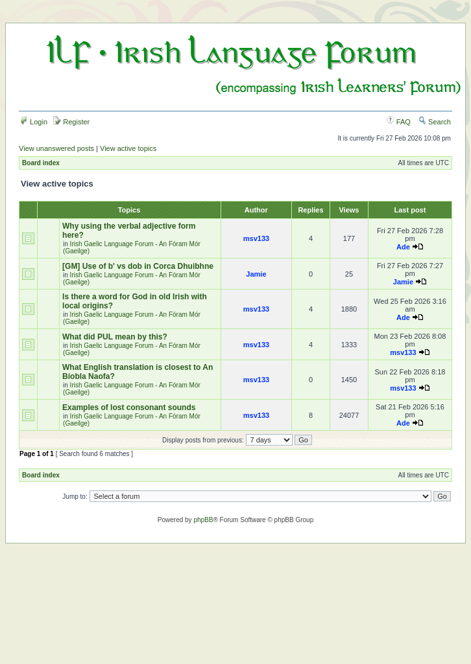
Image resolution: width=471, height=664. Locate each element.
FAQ (399, 122)
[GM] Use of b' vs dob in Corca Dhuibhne (137, 266)
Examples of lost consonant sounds (128, 407)
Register (71, 122)
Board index (41, 162)
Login (33, 122)
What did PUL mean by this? (114, 336)
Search (434, 122)
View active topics (128, 148)
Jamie (256, 274)
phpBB (203, 519)
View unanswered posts (56, 148)
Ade (403, 247)
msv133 (256, 238)
